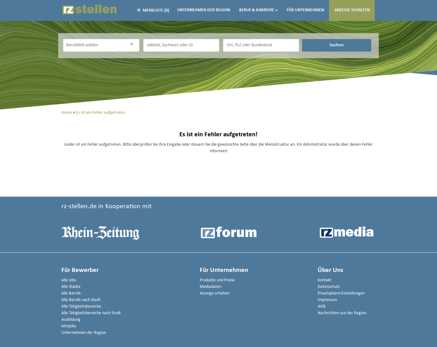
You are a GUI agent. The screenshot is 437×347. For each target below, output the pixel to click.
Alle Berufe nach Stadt (80, 300)
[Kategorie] (94, 45)
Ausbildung (70, 319)
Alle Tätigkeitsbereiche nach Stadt (91, 313)
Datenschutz (329, 286)
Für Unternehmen (305, 10)
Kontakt (325, 280)
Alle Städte (70, 286)
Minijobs (68, 326)
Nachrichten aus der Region (342, 313)
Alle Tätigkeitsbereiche (81, 306)
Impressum (327, 300)
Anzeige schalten (352, 10)
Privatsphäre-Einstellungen (341, 293)
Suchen (337, 45)
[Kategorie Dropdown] (133, 44)
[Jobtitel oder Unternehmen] (181, 45)
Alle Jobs (68, 280)
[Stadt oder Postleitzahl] (261, 45)
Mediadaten (210, 286)
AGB (322, 306)
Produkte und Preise (217, 280)
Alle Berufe (71, 293)
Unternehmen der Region (203, 10)
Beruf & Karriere (258, 10)
